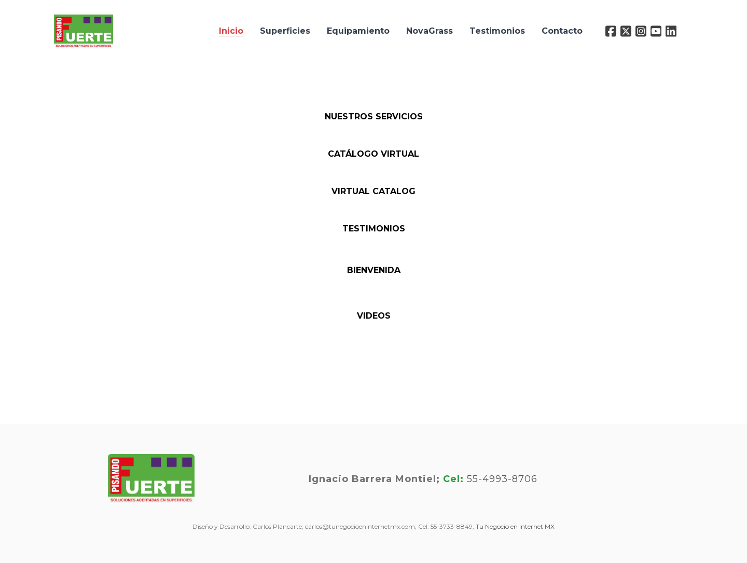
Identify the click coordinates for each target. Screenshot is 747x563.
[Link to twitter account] (625, 31)
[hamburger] (125, 24)
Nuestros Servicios (374, 116)
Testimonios (373, 229)
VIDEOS (374, 316)
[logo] (83, 31)
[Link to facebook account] (610, 31)
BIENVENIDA (373, 270)
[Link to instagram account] (640, 31)
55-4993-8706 (502, 479)
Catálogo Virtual (373, 154)
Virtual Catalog (373, 191)
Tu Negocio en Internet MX (515, 526)
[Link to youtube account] (656, 31)
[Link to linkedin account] (671, 31)
